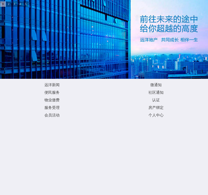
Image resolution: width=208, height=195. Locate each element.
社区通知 (156, 92)
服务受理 (52, 108)
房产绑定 (156, 108)
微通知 (156, 85)
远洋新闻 (52, 85)
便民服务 (52, 92)
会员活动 (52, 115)
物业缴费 (52, 100)
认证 (156, 100)
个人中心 (156, 115)
